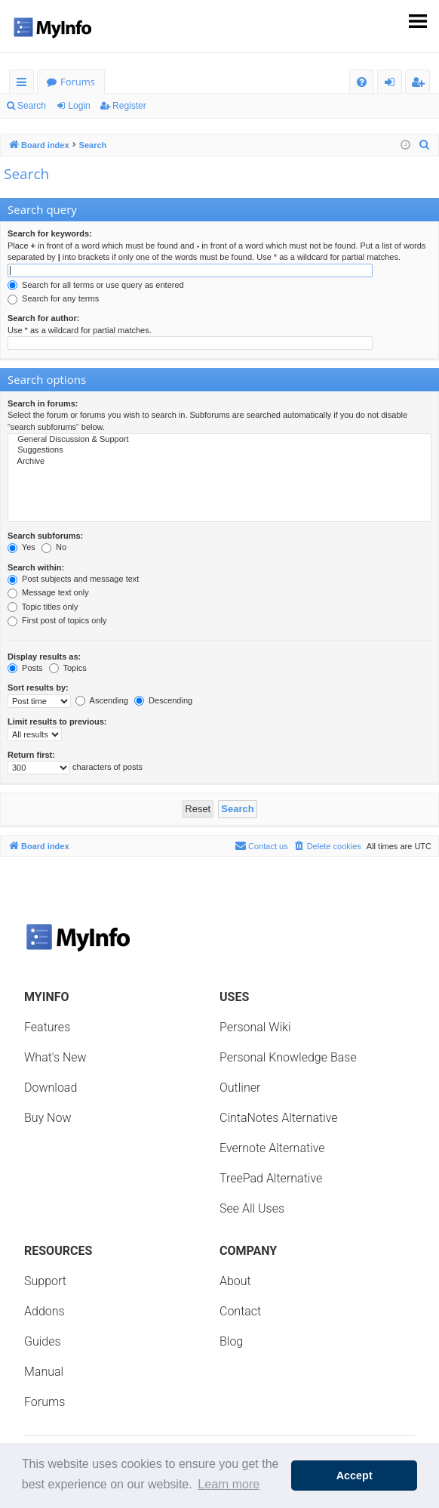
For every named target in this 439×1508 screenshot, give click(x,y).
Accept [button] (354, 1475)
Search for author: (43, 318)
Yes (21, 547)
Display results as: (44, 656)
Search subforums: (45, 535)
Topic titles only (43, 606)
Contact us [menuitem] (261, 845)
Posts (25, 667)
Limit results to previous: (57, 721)
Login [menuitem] (392, 84)
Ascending (101, 700)
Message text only (48, 592)
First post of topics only (57, 620)
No (53, 547)
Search (31, 105)
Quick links (24, 84)
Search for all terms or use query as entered (96, 284)
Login (79, 105)
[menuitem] (361, 82)
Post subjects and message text (73, 578)
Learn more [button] (228, 1484)
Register (129, 105)
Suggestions (219, 450)
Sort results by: (38, 687)
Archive (219, 461)
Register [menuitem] (421, 84)
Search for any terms (53, 298)
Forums (77, 81)
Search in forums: (43, 403)
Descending (163, 700)
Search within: (36, 567)
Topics (68, 667)
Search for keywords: (50, 233)
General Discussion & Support (219, 439)
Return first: (31, 754)
